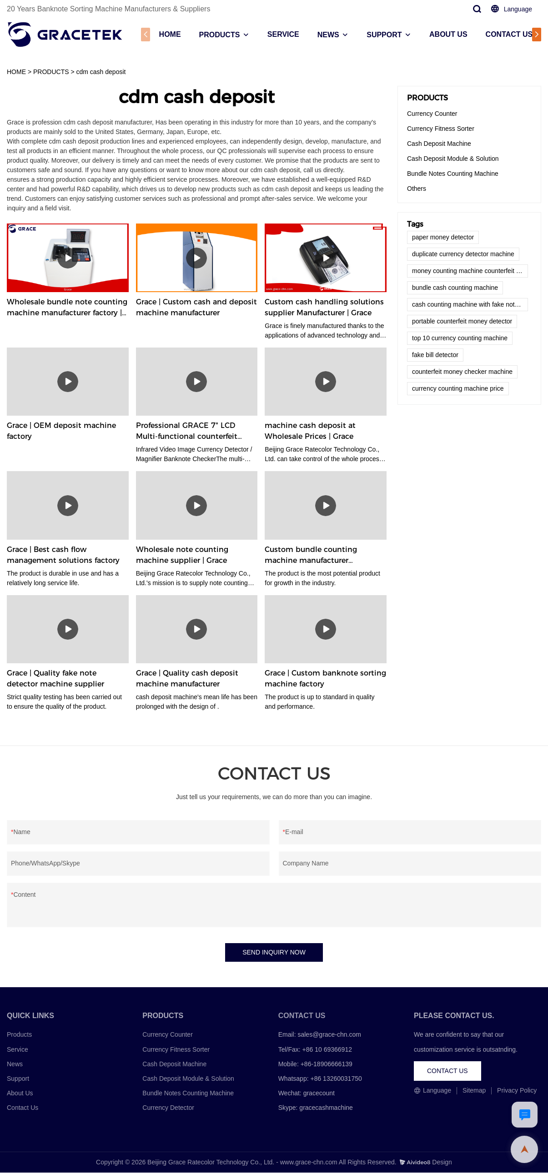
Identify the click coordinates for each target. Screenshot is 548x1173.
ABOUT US (448, 34)
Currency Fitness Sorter (440, 128)
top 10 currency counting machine (460, 338)
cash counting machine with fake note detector (470, 304)
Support (18, 1079)
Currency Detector (168, 1108)
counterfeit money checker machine (462, 371)
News (15, 1064)
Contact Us (22, 1108)
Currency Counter (432, 113)
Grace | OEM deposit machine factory (61, 431)
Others (416, 188)
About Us (20, 1093)
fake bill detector (435, 354)
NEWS (327, 35)
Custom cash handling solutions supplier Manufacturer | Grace (324, 307)
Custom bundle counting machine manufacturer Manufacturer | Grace (311, 555)
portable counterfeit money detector (462, 321)
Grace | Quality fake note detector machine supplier (55, 678)
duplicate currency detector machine (463, 254)
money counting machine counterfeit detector (470, 270)
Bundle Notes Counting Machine (452, 173)
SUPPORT (383, 35)
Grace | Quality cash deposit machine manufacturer (187, 678)
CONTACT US (508, 34)
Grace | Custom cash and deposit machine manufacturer (196, 307)
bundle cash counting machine (455, 287)
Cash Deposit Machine (439, 143)
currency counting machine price (458, 388)
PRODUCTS (218, 35)
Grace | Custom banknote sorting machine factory (325, 678)
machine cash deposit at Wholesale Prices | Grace (310, 431)
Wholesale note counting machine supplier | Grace (182, 555)
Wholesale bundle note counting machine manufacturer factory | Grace (67, 308)
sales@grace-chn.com (329, 1035)
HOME (169, 34)
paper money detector (443, 237)
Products (19, 1035)
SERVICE (283, 34)
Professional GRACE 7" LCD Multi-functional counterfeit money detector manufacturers (193, 431)
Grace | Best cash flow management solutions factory (63, 555)
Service (17, 1050)
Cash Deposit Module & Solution (453, 158)
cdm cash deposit (101, 71)
